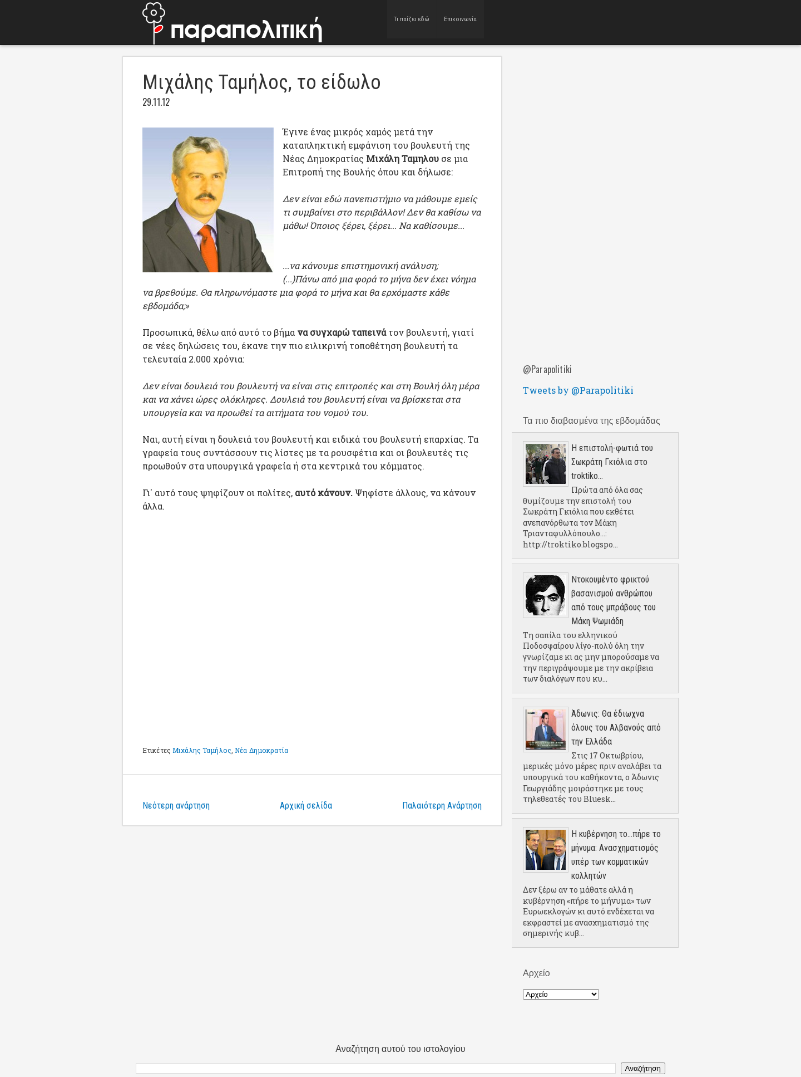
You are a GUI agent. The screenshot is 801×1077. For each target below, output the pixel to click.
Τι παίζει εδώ (412, 22)
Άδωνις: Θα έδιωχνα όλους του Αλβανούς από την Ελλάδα (616, 727)
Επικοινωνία (460, 22)
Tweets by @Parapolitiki (578, 390)
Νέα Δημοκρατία (261, 750)
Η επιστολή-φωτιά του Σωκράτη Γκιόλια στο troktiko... (612, 462)
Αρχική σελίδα (306, 805)
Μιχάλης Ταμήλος (201, 750)
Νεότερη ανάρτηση (176, 805)
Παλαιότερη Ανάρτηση (442, 805)
